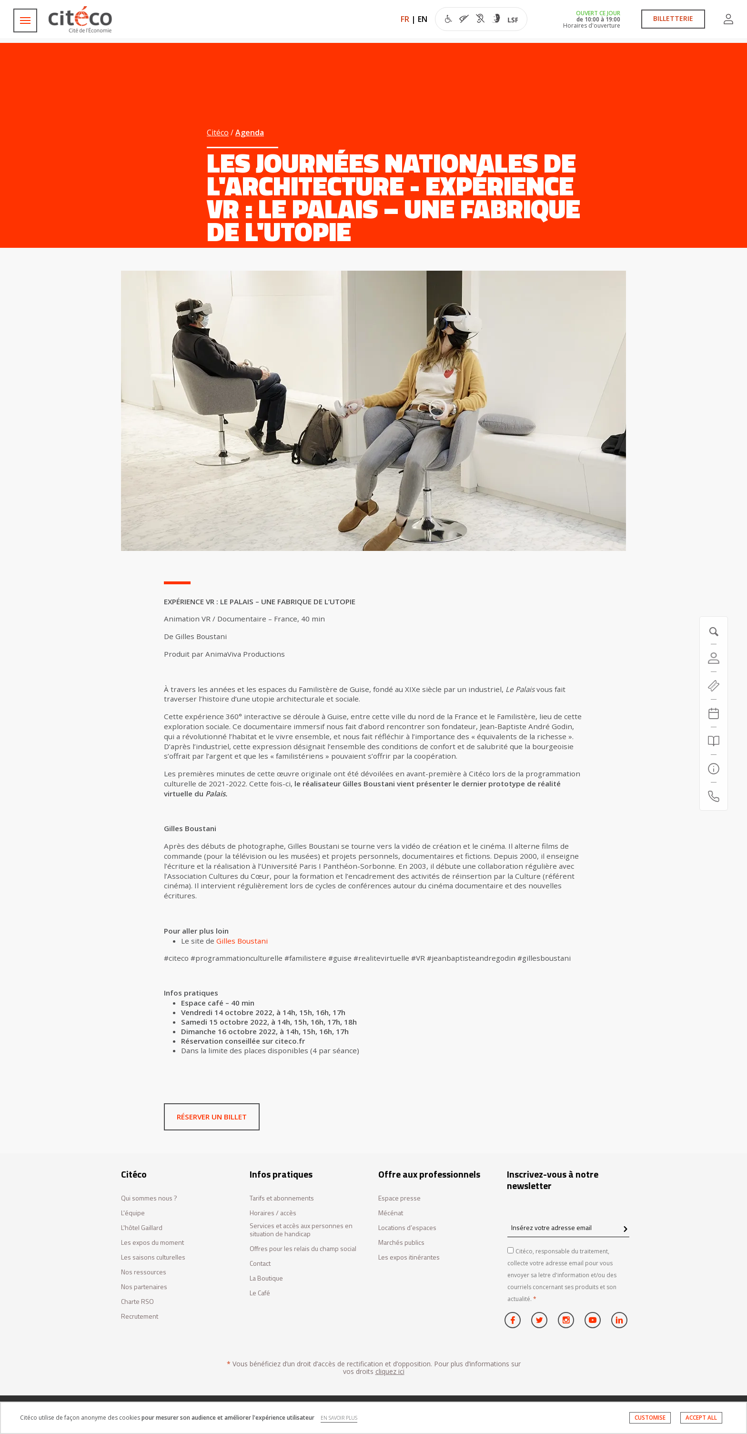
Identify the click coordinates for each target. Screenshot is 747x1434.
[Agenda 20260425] (713, 713)
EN (422, 19)
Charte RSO (137, 1301)
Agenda (249, 132)
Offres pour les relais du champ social (303, 1248)
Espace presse (399, 1198)
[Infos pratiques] (713, 769)
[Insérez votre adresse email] (568, 1228)
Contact (260, 1263)
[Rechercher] (713, 741)
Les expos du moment (152, 1242)
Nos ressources (143, 1272)
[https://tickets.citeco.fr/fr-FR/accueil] (713, 686)
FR (405, 19)
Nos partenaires (144, 1287)
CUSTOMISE (650, 1417)
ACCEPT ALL (701, 1417)
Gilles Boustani (242, 941)
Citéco (218, 132)
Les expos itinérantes (409, 1257)
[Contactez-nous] (713, 796)
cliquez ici (389, 1371)
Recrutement (139, 1316)
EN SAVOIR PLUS (339, 1417)
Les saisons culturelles (153, 1257)
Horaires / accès (273, 1213)
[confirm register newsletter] (625, 1229)
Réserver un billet (212, 1116)
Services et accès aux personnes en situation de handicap (301, 1230)
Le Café (260, 1293)
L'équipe (133, 1213)
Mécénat (390, 1213)
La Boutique (266, 1278)
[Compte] (713, 658)
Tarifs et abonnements (282, 1198)
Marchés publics (401, 1242)
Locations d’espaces (407, 1227)
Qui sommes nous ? (149, 1198)
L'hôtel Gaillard (141, 1227)
